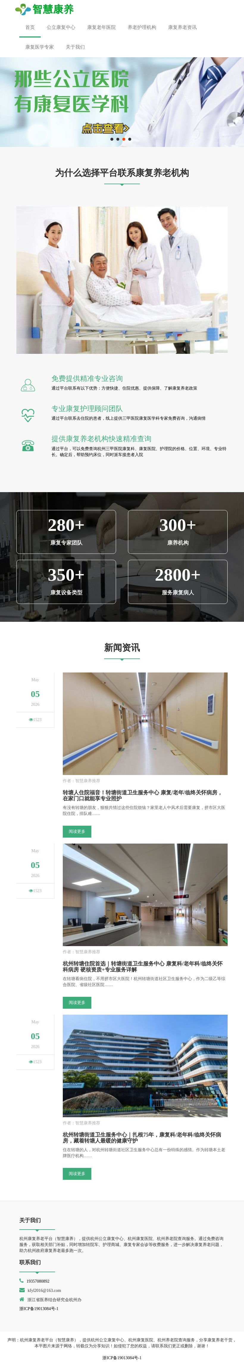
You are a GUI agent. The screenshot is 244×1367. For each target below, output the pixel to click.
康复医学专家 (39, 46)
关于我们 (75, 46)
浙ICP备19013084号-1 (38, 1308)
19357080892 (37, 1281)
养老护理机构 (142, 27)
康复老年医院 (101, 27)
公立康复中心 (61, 27)
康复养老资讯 (182, 27)
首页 (30, 27)
